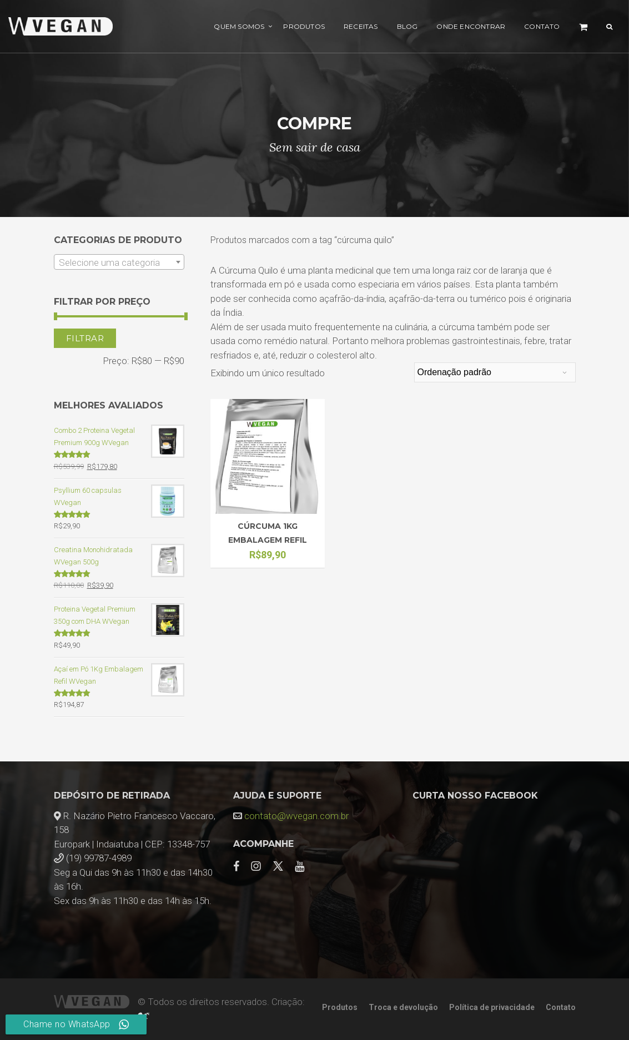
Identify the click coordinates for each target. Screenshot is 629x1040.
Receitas (361, 26)
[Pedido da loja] (495, 372)
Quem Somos (239, 26)
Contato (542, 26)
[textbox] (119, 262)
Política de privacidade (492, 1007)
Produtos (304, 26)
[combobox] (119, 262)
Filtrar (85, 338)
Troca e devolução (403, 1007)
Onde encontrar (470, 26)
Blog (407, 26)
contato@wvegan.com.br (296, 815)
